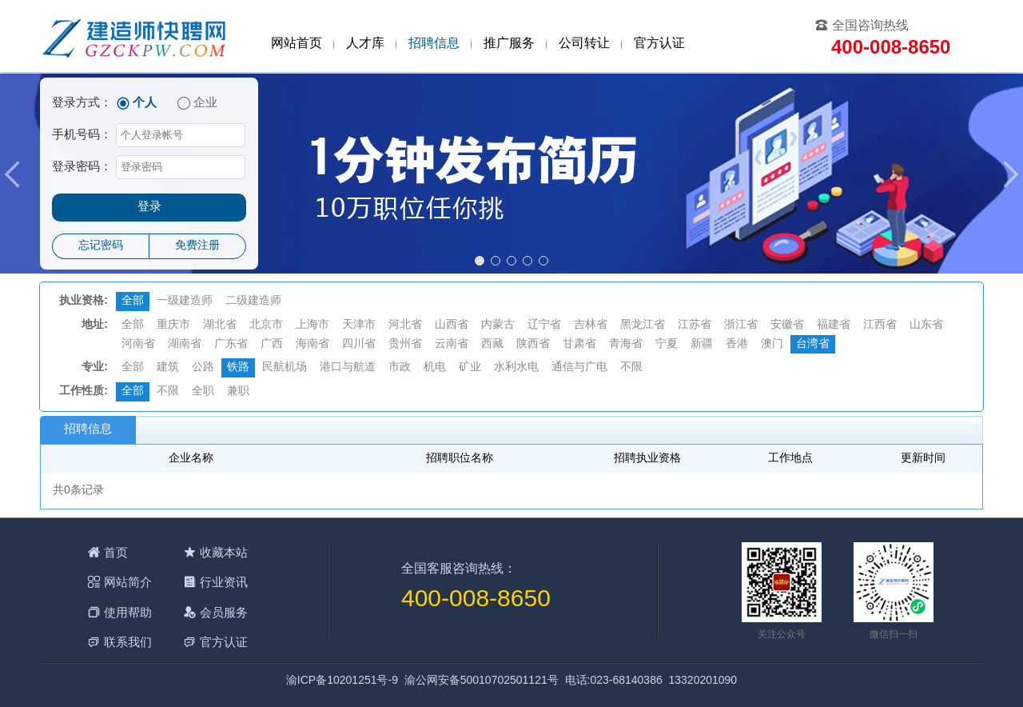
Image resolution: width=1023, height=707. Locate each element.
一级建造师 (185, 301)
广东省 (231, 344)
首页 (116, 552)
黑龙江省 (642, 325)
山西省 (451, 325)
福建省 (833, 325)
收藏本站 (224, 552)
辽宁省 (544, 325)
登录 (149, 207)
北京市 (266, 325)
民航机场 (284, 367)
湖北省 (220, 325)
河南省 (138, 344)
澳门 (772, 344)
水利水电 (516, 367)
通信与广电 (579, 367)
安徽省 (787, 325)
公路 (203, 367)
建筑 (168, 367)
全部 (132, 301)
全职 (203, 391)
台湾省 (813, 344)
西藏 (492, 344)
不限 (631, 367)
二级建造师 (253, 301)
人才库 (365, 43)
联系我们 (128, 642)
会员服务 (224, 612)
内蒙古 (498, 325)
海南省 (312, 344)
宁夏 (666, 344)
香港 (737, 344)
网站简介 (128, 582)
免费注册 (197, 246)
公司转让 (584, 43)
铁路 (238, 367)
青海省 (626, 344)
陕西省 (533, 344)
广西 (272, 344)
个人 (145, 103)
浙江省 (741, 325)
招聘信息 (434, 43)
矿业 (470, 367)
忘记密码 (100, 246)
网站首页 (296, 43)
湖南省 (184, 344)
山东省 (926, 325)
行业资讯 (224, 582)
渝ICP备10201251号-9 (342, 681)
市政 (399, 367)
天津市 (359, 325)
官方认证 (659, 43)
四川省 (359, 344)
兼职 (238, 391)
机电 (435, 367)
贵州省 (405, 344)
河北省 (405, 325)
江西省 (880, 325)
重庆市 (173, 325)
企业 (205, 103)
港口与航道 (348, 367)
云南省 (451, 344)
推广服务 (509, 43)
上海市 (312, 325)
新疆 (702, 344)
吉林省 (590, 325)
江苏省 (694, 325)
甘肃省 (579, 344)
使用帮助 (128, 612)
